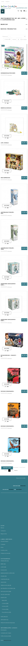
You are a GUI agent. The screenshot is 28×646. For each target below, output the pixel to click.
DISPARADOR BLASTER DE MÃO (8, 73)
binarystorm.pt (7, 642)
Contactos (3, 617)
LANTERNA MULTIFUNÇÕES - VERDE (7, 249)
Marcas (2, 614)
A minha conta (4, 637)
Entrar (2, 1)
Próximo (15, 470)
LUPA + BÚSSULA (5, 142)
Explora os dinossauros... (7, 391)
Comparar (3, 631)
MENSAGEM (18, 488)
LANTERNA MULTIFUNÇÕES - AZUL (7, 213)
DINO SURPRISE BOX (5, 177)
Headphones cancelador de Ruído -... (8, 284)
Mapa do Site (4, 620)
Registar (7, 1)
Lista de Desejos (4, 628)
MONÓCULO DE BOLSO (6, 108)
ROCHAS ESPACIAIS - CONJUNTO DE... (8, 356)
